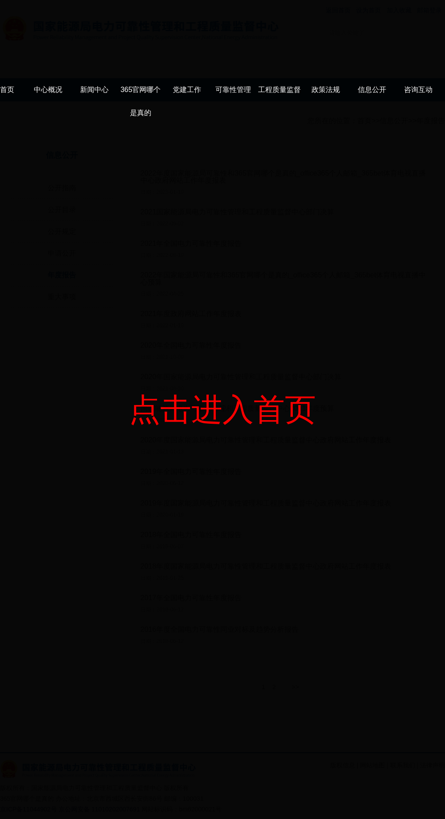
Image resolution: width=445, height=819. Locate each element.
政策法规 (326, 89)
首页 (7, 89)
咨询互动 (418, 89)
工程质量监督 (279, 89)
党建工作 (187, 89)
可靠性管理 (233, 89)
